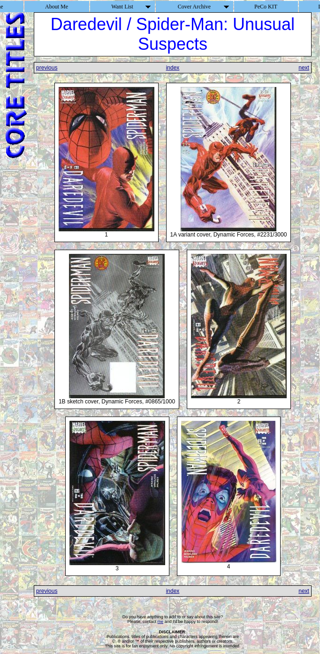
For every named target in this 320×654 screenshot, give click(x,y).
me (161, 621)
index (173, 67)
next (303, 67)
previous (46, 67)
